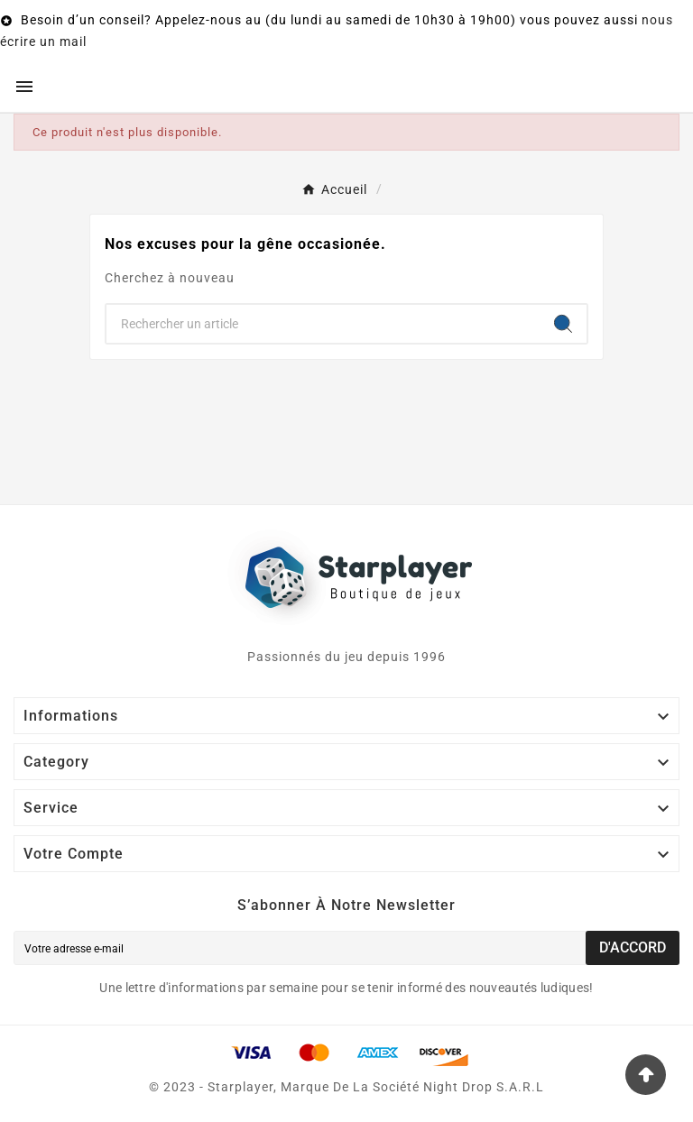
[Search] (563, 324)
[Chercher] (323, 324)
